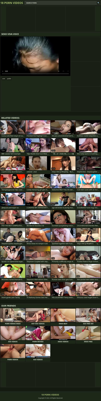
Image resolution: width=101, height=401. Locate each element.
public (9, 78)
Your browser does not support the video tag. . (35, 56)
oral (3, 78)
